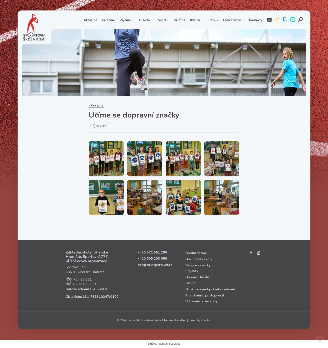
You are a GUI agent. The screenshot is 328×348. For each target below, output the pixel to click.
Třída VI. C (96, 106)
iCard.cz (206, 320)
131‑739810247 (96, 296)
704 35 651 (82, 279)
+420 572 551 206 (152, 252)
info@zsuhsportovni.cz (154, 265)
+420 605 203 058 (152, 258)
